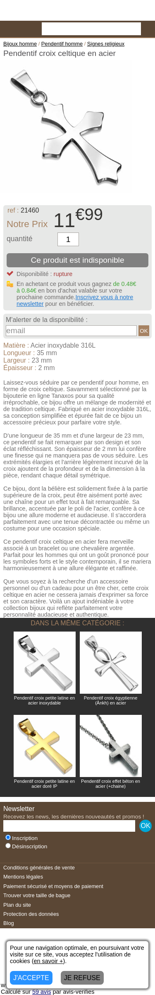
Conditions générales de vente (39, 867)
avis (41, 991)
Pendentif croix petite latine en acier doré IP (44, 784)
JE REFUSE (82, 977)
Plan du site (17, 905)
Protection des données (31, 914)
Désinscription (26, 846)
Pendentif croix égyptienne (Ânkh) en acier (111, 700)
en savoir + (48, 961)
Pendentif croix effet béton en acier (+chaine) (110, 784)
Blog (8, 923)
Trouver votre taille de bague (36, 895)
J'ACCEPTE (31, 977)
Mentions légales (23, 877)
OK (144, 331)
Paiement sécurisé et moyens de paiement (53, 886)
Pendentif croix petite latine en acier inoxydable (44, 700)
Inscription (21, 838)
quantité (20, 239)
